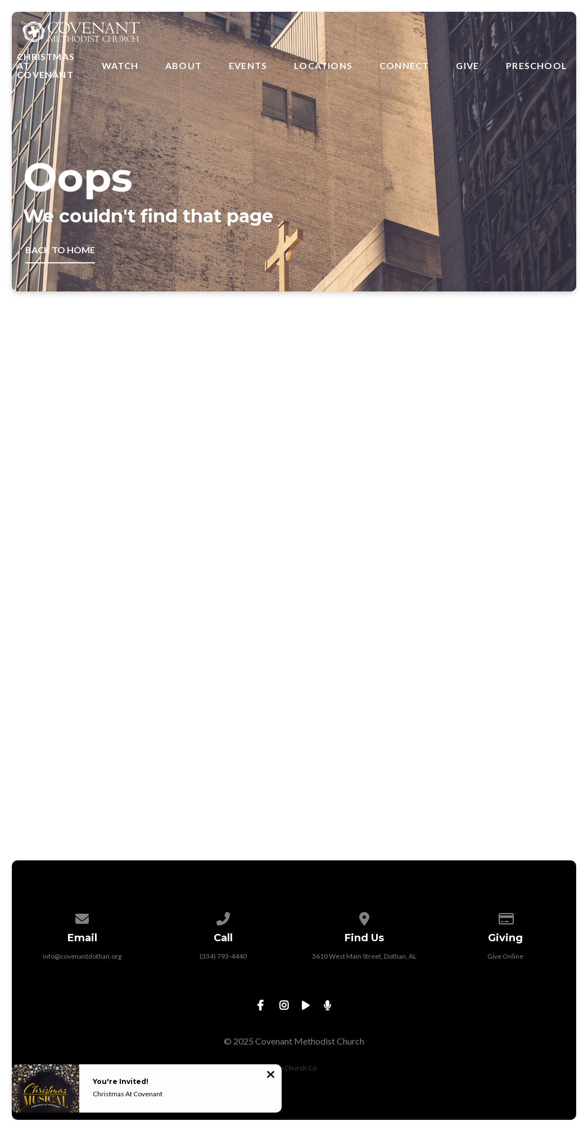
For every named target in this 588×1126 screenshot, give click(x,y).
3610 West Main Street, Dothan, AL (364, 956)
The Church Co (294, 1068)
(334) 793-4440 (223, 956)
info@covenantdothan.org (82, 956)
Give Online (505, 956)
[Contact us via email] (82, 917)
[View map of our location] (364, 917)
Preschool (536, 65)
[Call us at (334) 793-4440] (223, 917)
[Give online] (505, 917)
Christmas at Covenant (46, 65)
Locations (323, 65)
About (183, 65)
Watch (120, 65)
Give (467, 65)
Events (248, 65)
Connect (404, 65)
